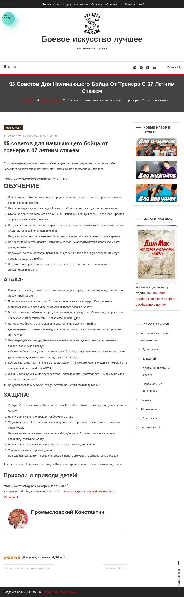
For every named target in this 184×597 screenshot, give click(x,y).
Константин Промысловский (60, 592)
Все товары (150, 418)
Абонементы (113, 4)
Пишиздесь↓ (8, 18)
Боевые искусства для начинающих (65, 4)
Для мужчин (150, 349)
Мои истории (13, 127)
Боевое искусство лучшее (92, 40)
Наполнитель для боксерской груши (29, 568)
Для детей (149, 359)
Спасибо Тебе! (114, 568)
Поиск (173, 67)
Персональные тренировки (152, 387)
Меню (10, 66)
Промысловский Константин (40, 135)
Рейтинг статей (134, 4)
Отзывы (96, 4)
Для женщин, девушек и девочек (158, 371)
